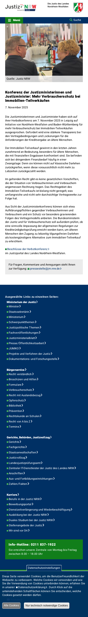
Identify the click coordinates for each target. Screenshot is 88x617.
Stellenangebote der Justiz (25, 525)
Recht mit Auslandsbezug (24, 395)
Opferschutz (16, 400)
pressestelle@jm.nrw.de (45, 269)
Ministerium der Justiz (21, 302)
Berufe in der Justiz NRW (24, 499)
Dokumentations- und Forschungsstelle (33, 359)
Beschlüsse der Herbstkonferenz (27, 249)
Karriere (12, 495)
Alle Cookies (11, 605)
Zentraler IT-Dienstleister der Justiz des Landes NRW (41, 468)
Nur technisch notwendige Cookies (46, 605)
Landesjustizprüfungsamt (25, 463)
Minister (14, 306)
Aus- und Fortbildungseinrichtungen (31, 479)
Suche (77, 20)
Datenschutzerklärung (31, 587)
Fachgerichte (17, 447)
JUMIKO (14, 348)
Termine (14, 427)
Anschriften (16, 473)
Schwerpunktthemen (21, 322)
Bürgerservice (15, 370)
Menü (16, 20)
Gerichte (14, 442)
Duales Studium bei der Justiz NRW (31, 520)
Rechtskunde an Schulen (24, 416)
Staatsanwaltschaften (22, 452)
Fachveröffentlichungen (24, 333)
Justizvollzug (17, 458)
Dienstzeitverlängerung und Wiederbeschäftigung (39, 510)
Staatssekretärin (19, 312)
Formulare (15, 385)
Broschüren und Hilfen (23, 379)
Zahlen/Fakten (18, 484)
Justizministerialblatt (22, 338)
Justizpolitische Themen (24, 328)
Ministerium (16, 317)
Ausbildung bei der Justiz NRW (28, 515)
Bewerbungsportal (20, 504)
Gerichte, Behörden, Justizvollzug (28, 437)
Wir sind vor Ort (18, 531)
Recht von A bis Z (19, 422)
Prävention (15, 411)
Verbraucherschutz (20, 390)
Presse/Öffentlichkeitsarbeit (26, 343)
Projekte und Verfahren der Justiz (29, 354)
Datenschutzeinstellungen (44, 568)
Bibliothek (15, 406)
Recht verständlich (20, 374)
